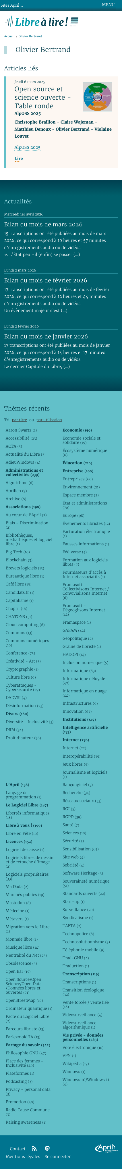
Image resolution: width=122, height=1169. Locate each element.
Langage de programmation (23, 795)
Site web (74, 857)
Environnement (81, 487)
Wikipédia (76, 1063)
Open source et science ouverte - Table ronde (42, 97)
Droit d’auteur (23, 737)
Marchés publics (25, 894)
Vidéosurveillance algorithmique (79, 1025)
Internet (74, 747)
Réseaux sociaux (82, 800)
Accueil (9, 36)
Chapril (16, 608)
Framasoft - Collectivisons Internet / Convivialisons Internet (86, 591)
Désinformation (25, 705)
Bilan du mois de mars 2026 (43, 224)
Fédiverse (75, 551)
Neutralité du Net (26, 955)
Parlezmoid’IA (23, 1036)
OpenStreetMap (24, 1000)
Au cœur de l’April (26, 514)
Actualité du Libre (26, 454)
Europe (73, 515)
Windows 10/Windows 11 (86, 1082)
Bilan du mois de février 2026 (45, 280)
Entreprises (78, 479)
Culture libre (21, 677)
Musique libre (23, 947)
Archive (16, 498)
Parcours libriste (25, 1028)
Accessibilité (21, 438)
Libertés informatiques (28, 815)
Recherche (76, 792)
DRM (14, 729)
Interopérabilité (81, 756)
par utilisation (49, 419)
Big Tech (18, 551)
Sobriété (73, 865)
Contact (18, 1149)
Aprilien (16, 490)
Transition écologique (83, 992)
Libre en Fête (22, 833)
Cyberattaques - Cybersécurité (23, 687)
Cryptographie (22, 669)
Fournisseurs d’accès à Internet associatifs (84, 574)
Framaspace (77, 622)
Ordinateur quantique (29, 1008)
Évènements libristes (86, 523)
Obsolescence (21, 963)
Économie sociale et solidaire (81, 440)
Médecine (18, 910)
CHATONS (19, 616)
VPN (69, 1055)
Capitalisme (20, 600)
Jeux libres (76, 764)
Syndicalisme (78, 917)
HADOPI (74, 654)
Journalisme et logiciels (85, 774)
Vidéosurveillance (82, 1014)
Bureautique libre (25, 576)
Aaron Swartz (21, 430)
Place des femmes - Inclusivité (24, 1063)
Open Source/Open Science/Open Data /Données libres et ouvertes (24, 986)
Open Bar (18, 971)
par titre (19, 419)
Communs (19, 632)
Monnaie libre (22, 939)
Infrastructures (80, 703)
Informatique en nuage (84, 693)
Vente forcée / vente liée (86, 1004)
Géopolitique (78, 638)
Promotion (20, 1101)
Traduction (76, 965)
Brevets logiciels (25, 568)
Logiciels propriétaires (27, 876)
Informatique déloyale (84, 680)
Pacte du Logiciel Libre (27, 1018)
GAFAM (74, 630)
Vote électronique (83, 1047)
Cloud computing (25, 624)
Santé (71, 824)
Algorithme (20, 482)
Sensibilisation (81, 849)
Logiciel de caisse (25, 849)
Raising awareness (26, 1122)
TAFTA (72, 925)
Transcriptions (79, 982)
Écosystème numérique (85, 452)
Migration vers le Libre (28, 929)
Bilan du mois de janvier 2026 (46, 336)
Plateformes (20, 1073)
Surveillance (78, 909)
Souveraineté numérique (86, 883)
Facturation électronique (86, 533)
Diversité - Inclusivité (30, 721)
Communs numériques (27, 643)
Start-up (74, 901)
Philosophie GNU (26, 1053)
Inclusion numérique (85, 662)
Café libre (19, 584)
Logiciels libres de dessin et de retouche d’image (29, 862)
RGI (69, 808)
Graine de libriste (82, 646)
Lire (18, 158)
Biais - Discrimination (27, 525)
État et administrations (85, 505)
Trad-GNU (76, 957)
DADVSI (16, 697)
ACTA (14, 446)
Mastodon (18, 902)
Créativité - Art (23, 661)
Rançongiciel (78, 784)
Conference (20, 653)
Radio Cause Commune (28, 1112)
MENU (108, 4)
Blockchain (19, 560)
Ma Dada (17, 886)
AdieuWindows (23, 462)
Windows (74, 1071)
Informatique (79, 670)
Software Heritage (83, 873)
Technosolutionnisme (86, 941)
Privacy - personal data (28, 1091)
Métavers (17, 918)
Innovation (77, 711)
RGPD (72, 816)
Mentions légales (23, 1157)
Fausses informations (86, 543)
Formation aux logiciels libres (85, 562)
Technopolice (78, 933)
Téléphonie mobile (83, 949)
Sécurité (73, 840)
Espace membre (81, 495)
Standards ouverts (84, 893)
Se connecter (58, 1157)
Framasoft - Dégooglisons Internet (84, 610)
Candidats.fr (20, 592)
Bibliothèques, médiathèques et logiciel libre (29, 539)
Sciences (74, 832)
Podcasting (19, 1081)
